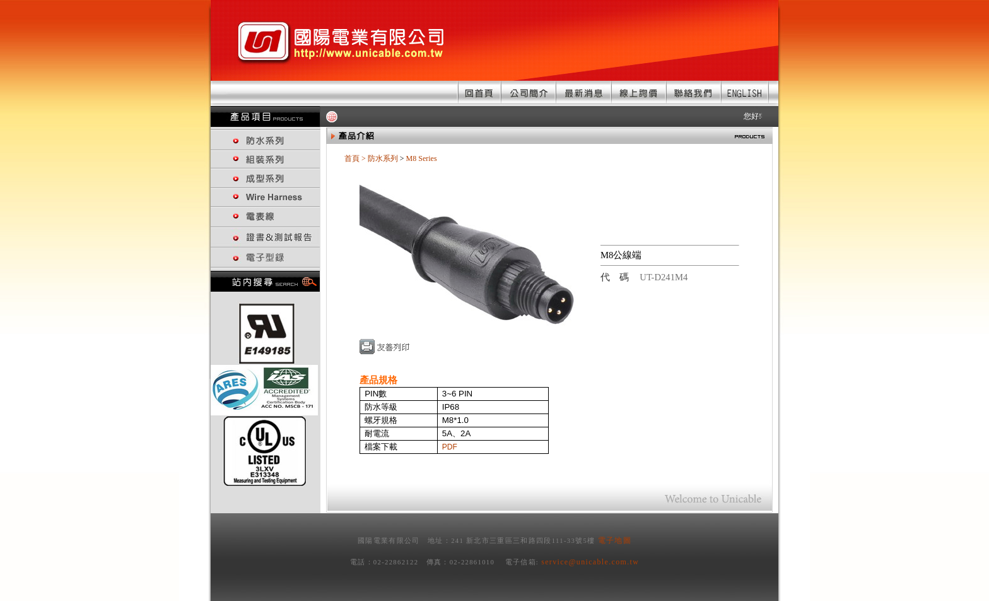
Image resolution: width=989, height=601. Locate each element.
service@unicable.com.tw (590, 561)
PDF (449, 447)
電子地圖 (614, 540)
